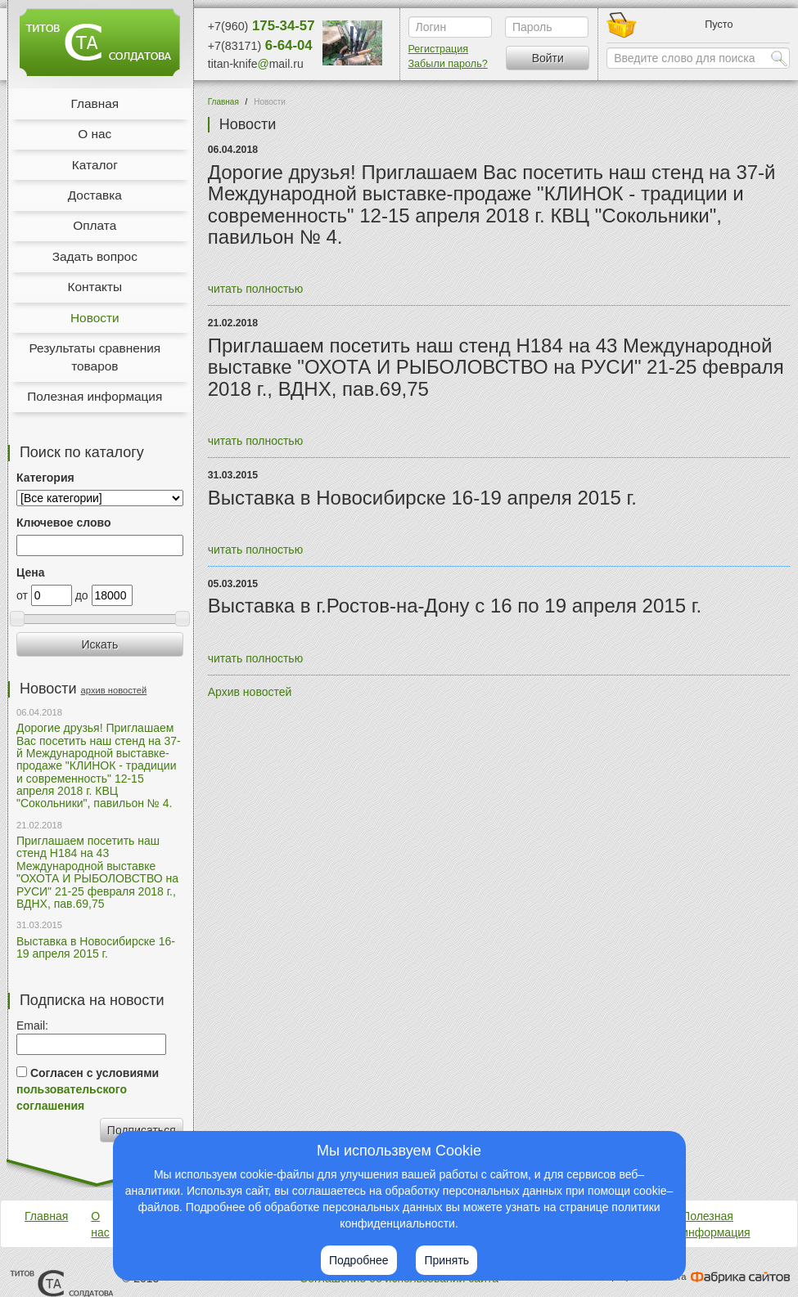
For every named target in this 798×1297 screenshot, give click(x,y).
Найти (779, 58)
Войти (548, 58)
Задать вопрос (95, 256)
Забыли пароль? (448, 64)
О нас (94, 134)
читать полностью (255, 288)
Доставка (95, 195)
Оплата (94, 225)
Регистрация (438, 49)
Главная (94, 103)
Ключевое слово (63, 522)
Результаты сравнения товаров (94, 357)
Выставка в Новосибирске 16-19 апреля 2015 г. (95, 947)
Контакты (95, 287)
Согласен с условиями (87, 1089)
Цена (30, 572)
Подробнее (359, 1260)
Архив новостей (250, 691)
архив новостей (114, 690)
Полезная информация (94, 396)
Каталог (95, 165)
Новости (94, 318)
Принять (446, 1260)
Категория (45, 477)
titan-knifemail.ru (256, 63)
